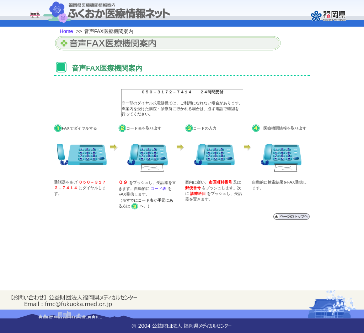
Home (66, 31)
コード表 (158, 188)
